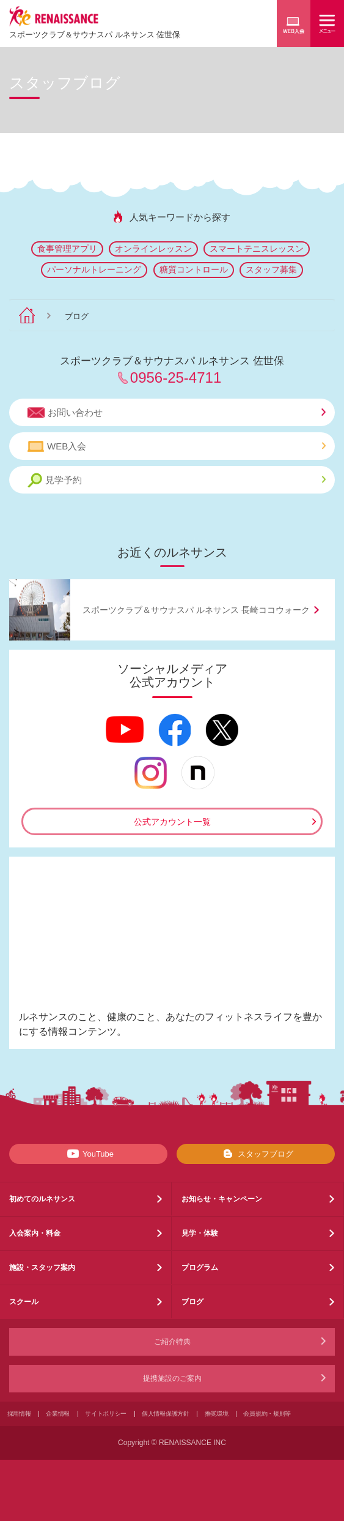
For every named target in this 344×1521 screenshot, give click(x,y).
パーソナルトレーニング (94, 269)
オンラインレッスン (153, 249)
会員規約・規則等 (267, 1413)
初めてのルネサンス (42, 1199)
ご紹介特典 (172, 1341)
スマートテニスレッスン (257, 249)
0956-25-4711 (175, 377)
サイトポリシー (105, 1413)
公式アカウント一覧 (172, 822)
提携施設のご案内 (172, 1378)
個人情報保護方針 (165, 1413)
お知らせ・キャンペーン (221, 1199)
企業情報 (58, 1413)
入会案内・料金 (34, 1233)
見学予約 (176, 480)
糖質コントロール (193, 269)
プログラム (199, 1267)
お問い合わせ (176, 412)
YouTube (88, 1153)
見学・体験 (199, 1233)
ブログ (192, 1302)
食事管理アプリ (67, 249)
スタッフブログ (255, 1153)
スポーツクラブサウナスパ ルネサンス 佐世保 (94, 34)
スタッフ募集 (271, 269)
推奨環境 (217, 1413)
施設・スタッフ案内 (42, 1267)
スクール (23, 1302)
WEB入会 (176, 446)
